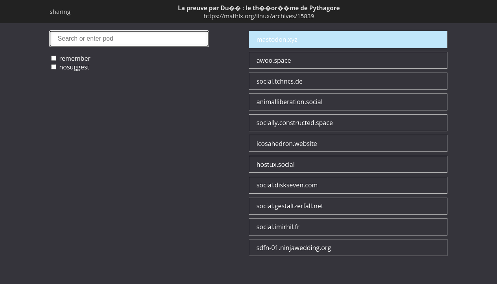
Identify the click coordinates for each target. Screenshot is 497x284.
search (129, 38)
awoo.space (274, 60)
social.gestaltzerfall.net (290, 206)
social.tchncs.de (280, 81)
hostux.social (276, 164)
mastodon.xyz (277, 39)
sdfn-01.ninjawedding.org (294, 247)
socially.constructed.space (295, 122)
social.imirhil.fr (278, 226)
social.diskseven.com (287, 185)
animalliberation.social (290, 101)
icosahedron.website (287, 143)
